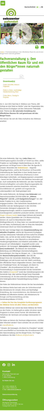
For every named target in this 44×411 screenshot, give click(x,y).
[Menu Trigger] (2, 3)
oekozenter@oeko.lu (14, 389)
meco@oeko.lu (7, 325)
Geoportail (13, 272)
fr (42, 7)
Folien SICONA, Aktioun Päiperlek (11, 85)
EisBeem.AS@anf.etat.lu (25, 335)
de (37, 7)
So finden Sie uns (8, 380)
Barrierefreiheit (30, 7)
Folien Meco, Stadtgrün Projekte (11, 96)
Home (2, 52)
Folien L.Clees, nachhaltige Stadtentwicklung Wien (12, 91)
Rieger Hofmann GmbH (8, 215)
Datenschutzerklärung (9, 394)
